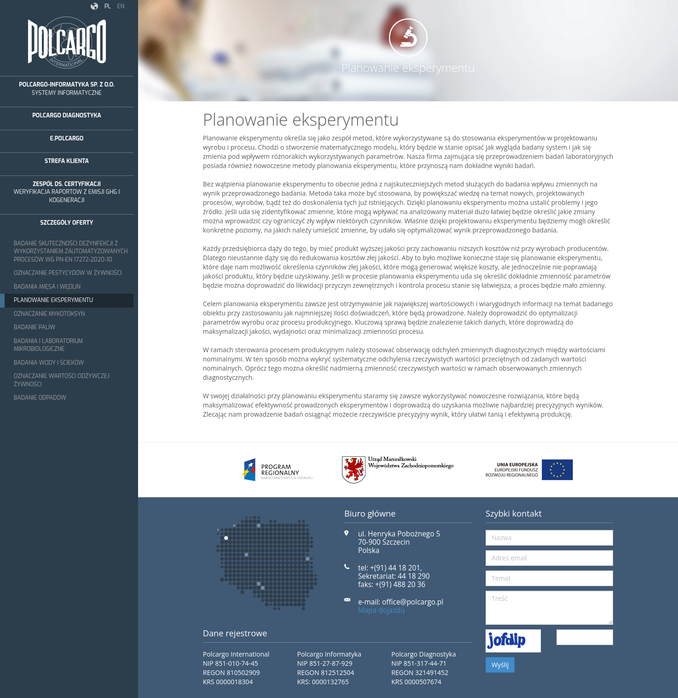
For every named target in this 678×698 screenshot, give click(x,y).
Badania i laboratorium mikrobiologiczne (48, 345)
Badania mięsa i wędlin (47, 287)
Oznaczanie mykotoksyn (49, 314)
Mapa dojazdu (381, 610)
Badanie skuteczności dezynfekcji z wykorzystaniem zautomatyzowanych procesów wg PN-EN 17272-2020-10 (71, 251)
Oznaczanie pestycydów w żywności (68, 273)
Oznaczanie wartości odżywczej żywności (62, 380)
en (120, 6)
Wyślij (500, 664)
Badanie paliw (34, 327)
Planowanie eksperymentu (53, 300)
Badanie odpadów (40, 397)
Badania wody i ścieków (49, 362)
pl (107, 6)
